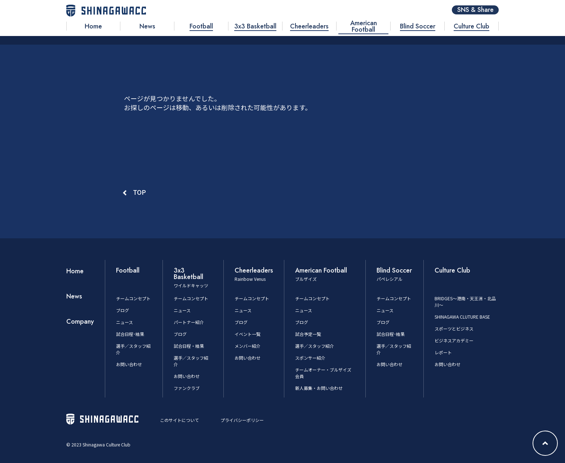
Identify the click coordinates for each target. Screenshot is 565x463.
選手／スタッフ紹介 (314, 346)
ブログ (122, 310)
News (74, 296)
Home (75, 271)
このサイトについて (179, 420)
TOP (139, 192)
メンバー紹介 (248, 346)
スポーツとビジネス (454, 328)
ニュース (124, 322)
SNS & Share (475, 9)
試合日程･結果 (130, 334)
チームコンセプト (133, 298)
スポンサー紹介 (310, 358)
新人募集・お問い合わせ (319, 388)
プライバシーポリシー (242, 420)
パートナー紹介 (189, 322)
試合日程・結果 (189, 346)
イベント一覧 (248, 334)
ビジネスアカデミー (454, 340)
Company (80, 321)
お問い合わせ (129, 364)
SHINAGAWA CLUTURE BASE (462, 317)
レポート (443, 352)
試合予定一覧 (308, 334)
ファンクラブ (187, 388)
